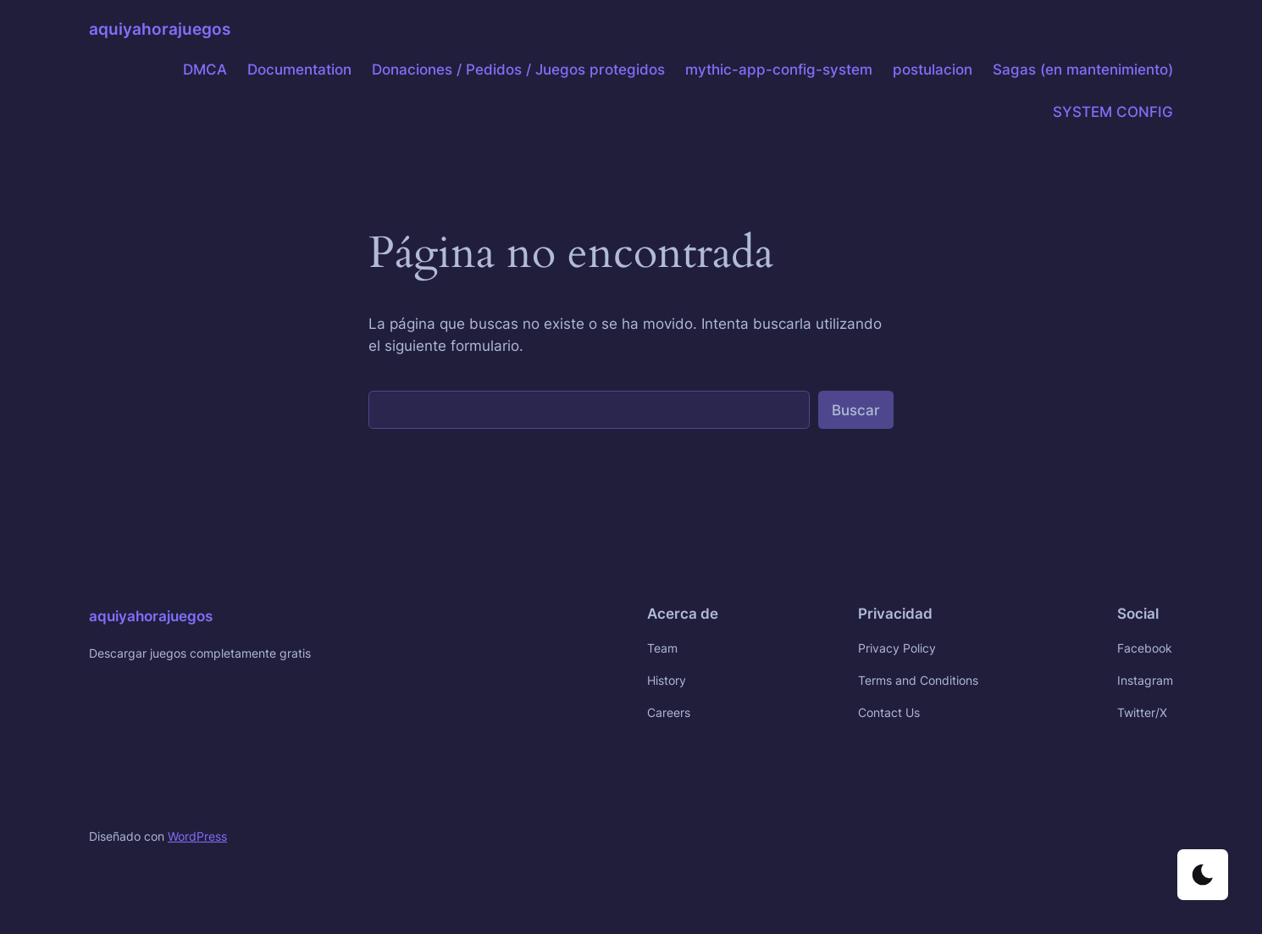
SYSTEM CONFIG (1113, 111)
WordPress (197, 836)
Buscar (856, 410)
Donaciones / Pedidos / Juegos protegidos (518, 69)
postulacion (932, 69)
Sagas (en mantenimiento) (1083, 69)
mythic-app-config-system (778, 69)
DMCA (205, 69)
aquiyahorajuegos (159, 29)
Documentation (299, 69)
